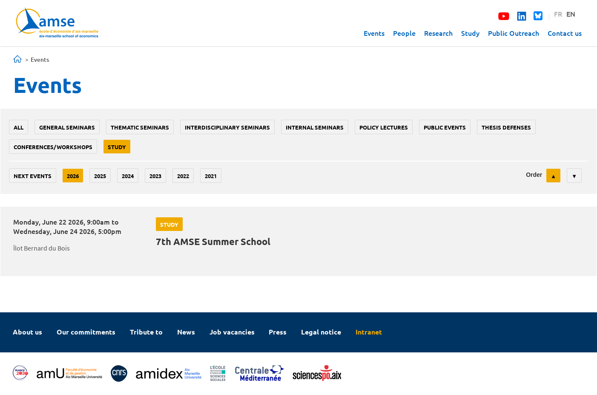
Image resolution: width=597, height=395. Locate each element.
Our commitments (86, 331)
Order (534, 174)
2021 (211, 175)
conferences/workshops (53, 146)
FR (558, 13)
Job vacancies (232, 331)
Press (278, 331)
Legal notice (321, 331)
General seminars (67, 127)
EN (570, 13)
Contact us (565, 32)
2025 (100, 175)
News (186, 331)
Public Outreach (513, 32)
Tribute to (146, 331)
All (18, 127)
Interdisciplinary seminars (227, 127)
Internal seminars (315, 127)
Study (470, 32)
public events (445, 127)
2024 (128, 175)
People (404, 32)
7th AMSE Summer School (213, 241)
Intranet (369, 331)
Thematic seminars (140, 127)
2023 (155, 175)
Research (438, 32)
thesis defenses (506, 127)
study (117, 146)
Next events (33, 175)
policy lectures (383, 127)
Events (374, 32)
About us (27, 331)
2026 (73, 175)
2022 (183, 175)
